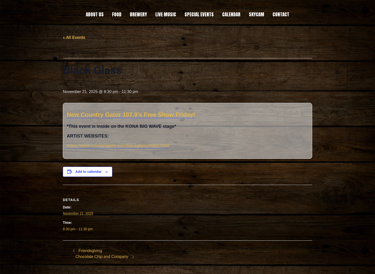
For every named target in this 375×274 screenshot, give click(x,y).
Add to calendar (88, 172)
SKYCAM (256, 14)
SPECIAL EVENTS (199, 14)
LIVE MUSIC (165, 14)
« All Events (74, 37)
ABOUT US (95, 14)
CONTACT (281, 14)
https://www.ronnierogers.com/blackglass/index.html (118, 145)
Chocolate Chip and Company (102, 256)
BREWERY (138, 14)
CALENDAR (231, 14)
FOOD (116, 14)
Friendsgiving (89, 251)
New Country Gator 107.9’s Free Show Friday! (131, 114)
